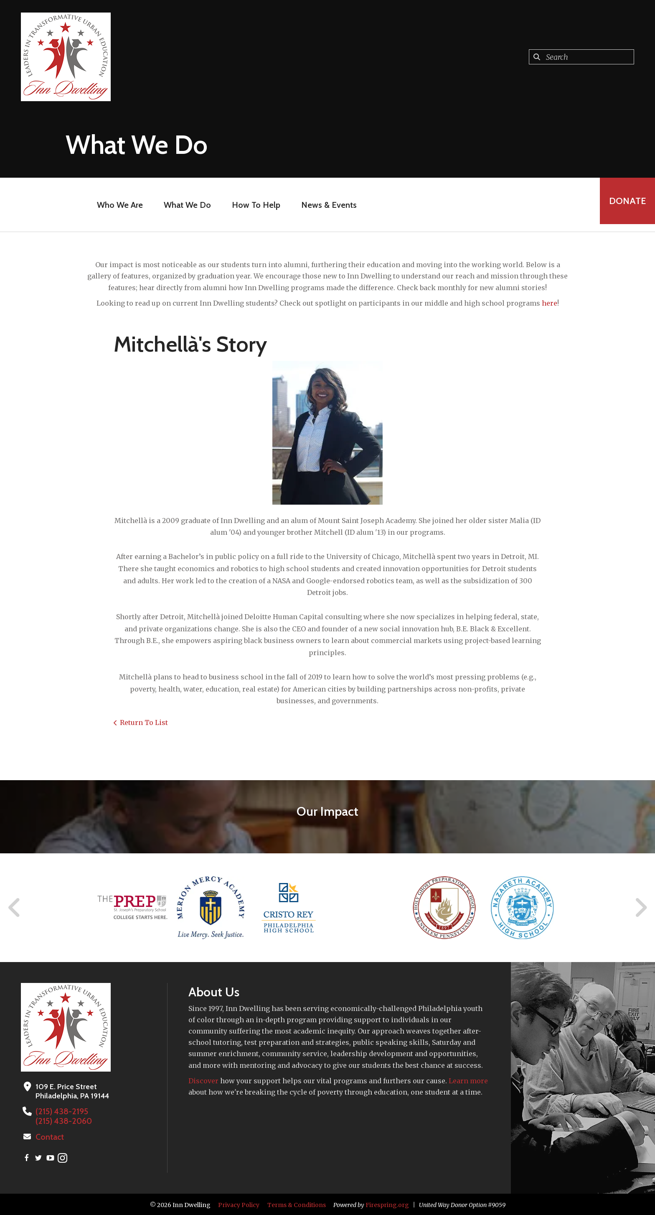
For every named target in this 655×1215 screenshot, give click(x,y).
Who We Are (117, 205)
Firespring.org (387, 1203)
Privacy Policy (238, 1203)
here (549, 303)
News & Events (325, 205)
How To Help (252, 205)
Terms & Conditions (296, 1203)
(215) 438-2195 (60, 1111)
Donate (624, 204)
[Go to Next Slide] (640, 907)
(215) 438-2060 (62, 1120)
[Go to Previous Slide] (15, 907)
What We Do (184, 205)
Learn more (468, 1081)
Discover (203, 1081)
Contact (49, 1136)
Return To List (144, 722)
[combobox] (581, 56)
